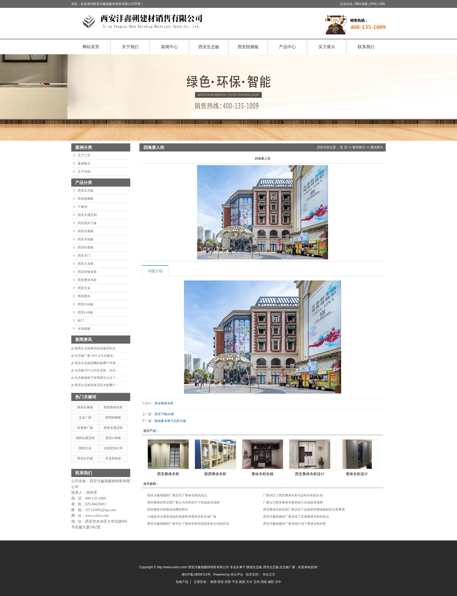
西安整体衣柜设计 (309, 474)
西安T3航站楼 (164, 414)
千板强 (82, 207)
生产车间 (84, 172)
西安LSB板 (85, 312)
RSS (373, 4)
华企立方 (269, 574)
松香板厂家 (85, 428)
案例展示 (84, 163)
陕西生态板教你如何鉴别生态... (96, 348)
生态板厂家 (287, 567)
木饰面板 (84, 328)
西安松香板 (86, 247)
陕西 (213, 582)
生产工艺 (84, 155)
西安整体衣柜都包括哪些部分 (167, 509)
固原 (242, 582)
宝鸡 (256, 582)
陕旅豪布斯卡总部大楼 (170, 421)
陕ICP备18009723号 (196, 574)
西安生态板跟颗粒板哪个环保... (96, 363)
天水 (249, 582)
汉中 (278, 582)
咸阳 (271, 582)
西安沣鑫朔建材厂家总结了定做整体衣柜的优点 (296, 516)
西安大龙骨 (86, 264)
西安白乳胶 (85, 458)
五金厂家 (85, 417)
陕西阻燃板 (113, 417)
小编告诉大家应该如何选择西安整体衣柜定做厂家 (181, 516)
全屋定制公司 (113, 448)
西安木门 (84, 255)
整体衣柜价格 (263, 474)
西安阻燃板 (248, 47)
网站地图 (361, 4)
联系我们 (366, 47)
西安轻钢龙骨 (87, 272)
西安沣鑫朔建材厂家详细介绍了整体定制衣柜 (294, 523)
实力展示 (326, 47)
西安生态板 (208, 47)
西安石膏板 (86, 231)
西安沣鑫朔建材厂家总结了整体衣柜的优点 (177, 495)
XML (382, 4)
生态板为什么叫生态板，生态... (96, 370)
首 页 (343, 147)
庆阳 (228, 582)
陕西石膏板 (85, 407)
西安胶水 (84, 296)
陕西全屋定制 (113, 428)
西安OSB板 (85, 304)
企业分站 (346, 4)
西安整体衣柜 (87, 280)
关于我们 (130, 47)
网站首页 (91, 47)
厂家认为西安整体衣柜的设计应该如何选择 (293, 502)
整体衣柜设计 (357, 474)
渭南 (264, 582)
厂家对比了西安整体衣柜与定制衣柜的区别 (293, 495)
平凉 (235, 582)
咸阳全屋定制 (85, 438)
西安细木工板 (87, 223)
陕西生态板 (254, 567)
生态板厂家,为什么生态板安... (95, 355)
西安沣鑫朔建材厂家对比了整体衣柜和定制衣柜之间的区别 (188, 523)
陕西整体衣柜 (113, 407)
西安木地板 (86, 239)
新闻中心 (169, 47)
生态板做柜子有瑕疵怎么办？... (96, 378)
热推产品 (182, 582)
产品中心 (287, 47)
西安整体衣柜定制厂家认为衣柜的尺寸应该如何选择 (183, 502)
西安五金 (84, 288)
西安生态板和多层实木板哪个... (96, 385)
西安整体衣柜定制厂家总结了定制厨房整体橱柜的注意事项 (304, 509)
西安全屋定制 (87, 215)
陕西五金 (85, 448)
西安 (221, 582)
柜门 (81, 320)
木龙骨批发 (113, 458)
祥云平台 (237, 574)
